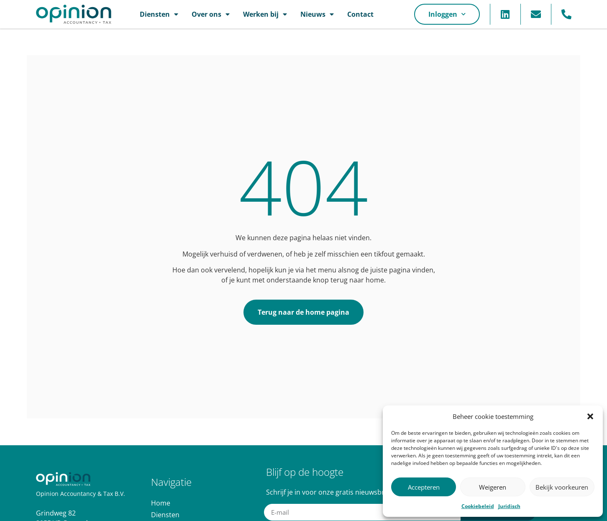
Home (160, 503)
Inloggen (447, 14)
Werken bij (265, 14)
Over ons (211, 14)
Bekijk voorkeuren (561, 487)
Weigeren (492, 487)
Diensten (159, 14)
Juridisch (509, 506)
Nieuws (317, 14)
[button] (590, 416)
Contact (360, 14)
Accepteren (424, 487)
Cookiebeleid (477, 506)
